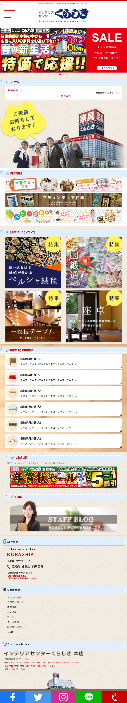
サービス (12, 617)
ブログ (10, 631)
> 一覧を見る (63, 96)
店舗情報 (12, 607)
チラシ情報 (13, 622)
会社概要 (12, 612)
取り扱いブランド (16, 626)
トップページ (14, 597)
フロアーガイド (15, 602)
